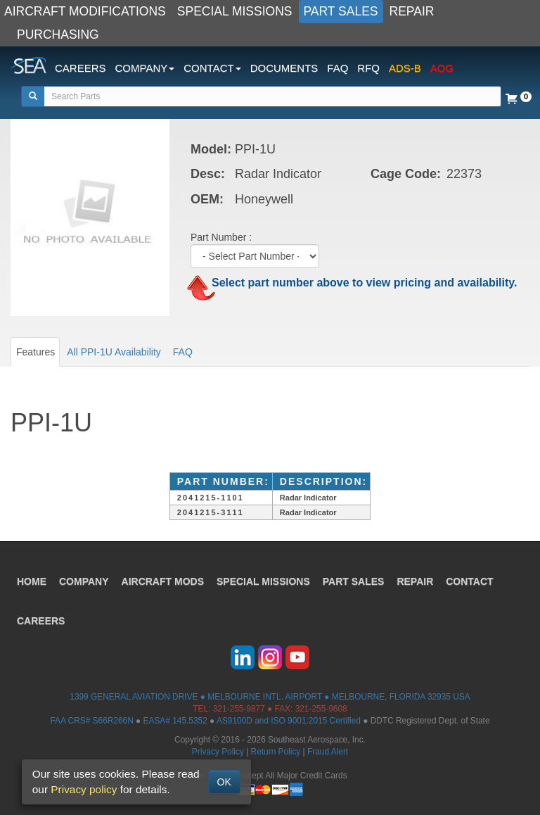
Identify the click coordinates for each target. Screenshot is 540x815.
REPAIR (412, 11)
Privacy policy (84, 789)
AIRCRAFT (163, 581)
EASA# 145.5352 (175, 721)
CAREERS (80, 68)
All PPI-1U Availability (114, 352)
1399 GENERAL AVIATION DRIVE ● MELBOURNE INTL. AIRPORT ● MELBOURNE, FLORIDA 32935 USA (270, 697)
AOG (442, 68)
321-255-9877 (239, 709)
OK (224, 782)
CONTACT (469, 581)
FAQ (337, 68)
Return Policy (276, 752)
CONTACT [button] (212, 68)
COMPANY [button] (145, 68)
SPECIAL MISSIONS (234, 11)
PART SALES (341, 11)
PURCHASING (58, 34)
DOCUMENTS (284, 68)
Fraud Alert (327, 752)
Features (35, 352)
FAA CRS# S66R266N (91, 721)
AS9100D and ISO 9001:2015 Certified (289, 721)
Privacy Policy (218, 752)
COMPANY (84, 581)
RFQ (368, 68)
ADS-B (405, 68)
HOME (31, 581)
